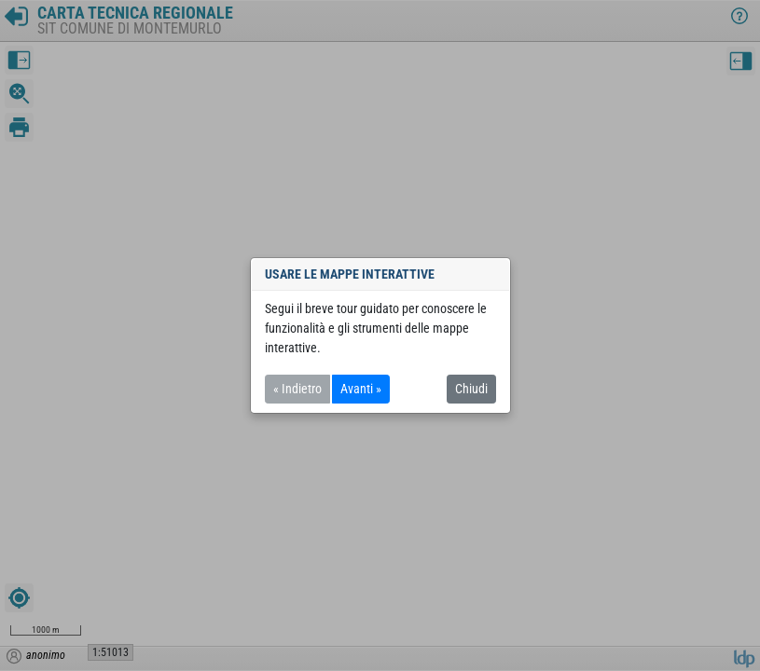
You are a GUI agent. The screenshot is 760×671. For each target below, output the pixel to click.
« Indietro (297, 388)
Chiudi (471, 388)
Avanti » (360, 388)
